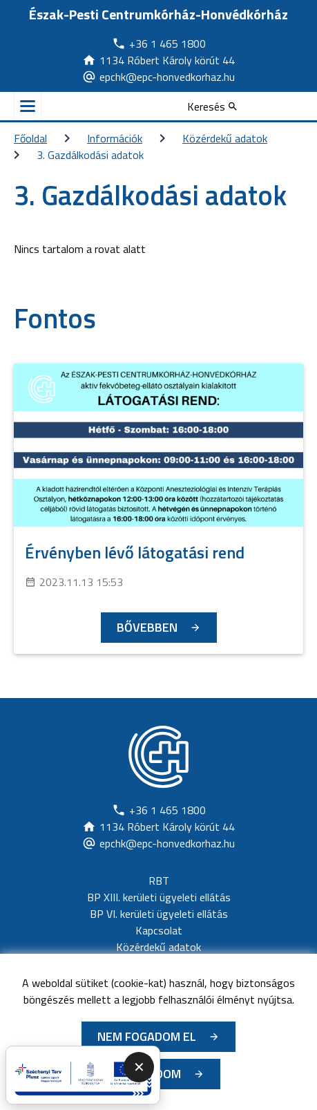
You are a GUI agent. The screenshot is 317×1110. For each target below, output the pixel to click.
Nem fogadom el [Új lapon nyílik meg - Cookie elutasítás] (146, 1036)
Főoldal (30, 138)
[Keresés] (212, 106)
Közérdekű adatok (224, 138)
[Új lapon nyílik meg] (159, 43)
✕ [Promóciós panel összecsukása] (139, 1067)
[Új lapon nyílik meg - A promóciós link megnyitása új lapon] (83, 1075)
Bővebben (147, 627)
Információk (114, 138)
